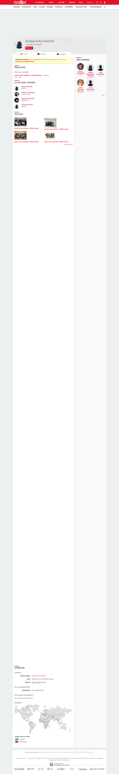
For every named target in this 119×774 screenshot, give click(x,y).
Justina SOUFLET (27, 105)
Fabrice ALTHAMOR (80, 72)
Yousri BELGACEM (90, 88)
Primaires (50, 7)
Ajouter (30, 48)
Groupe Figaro (52, 760)
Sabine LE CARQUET (28, 92)
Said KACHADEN (100, 73)
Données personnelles (75, 758)
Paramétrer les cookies (87, 758)
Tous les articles (57, 758)
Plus (90, 2)
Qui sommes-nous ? (21, 758)
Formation (44, 758)
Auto (81, 2)
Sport (51, 2)
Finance (72, 2)
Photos (42, 54)
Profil (25, 54)
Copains (63, 54)
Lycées (35, 7)
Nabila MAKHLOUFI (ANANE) (90, 74)
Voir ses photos (68, 144)
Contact (30, 758)
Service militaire (81, 7)
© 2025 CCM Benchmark (63, 760)
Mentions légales (98, 758)
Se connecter (26, 7)
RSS (34, 758)
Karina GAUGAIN (26, 86)
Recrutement (65, 758)
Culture (61, 2)
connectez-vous (59, 59)
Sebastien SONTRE (27, 98)
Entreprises (69, 7)
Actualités (39, 2)
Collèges (42, 7)
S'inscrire (16, 7)
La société (50, 758)
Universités (59, 7)
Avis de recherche (96, 7)
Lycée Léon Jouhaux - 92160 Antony (28, 75)
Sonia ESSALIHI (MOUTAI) (80, 89)
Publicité (38, 758)
